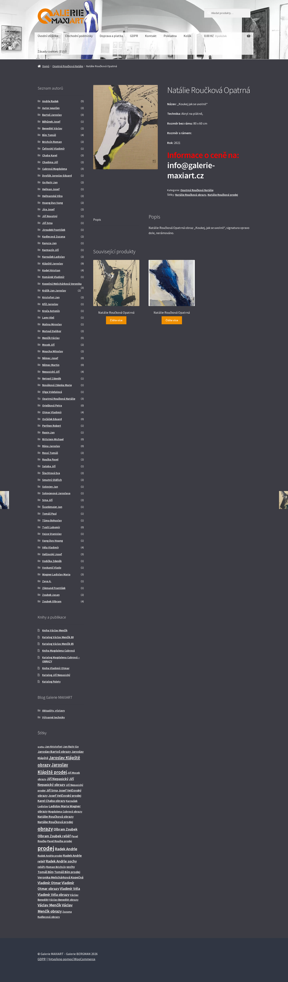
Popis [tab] (97, 220)
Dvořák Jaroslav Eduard (57, 175)
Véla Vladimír (50, 547)
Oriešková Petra (52, 405)
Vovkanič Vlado (51, 567)
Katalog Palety (51, 681)
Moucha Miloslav (52, 351)
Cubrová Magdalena (54, 169)
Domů (45, 66)
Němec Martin (50, 365)
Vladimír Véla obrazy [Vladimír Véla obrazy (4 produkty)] (53, 894)
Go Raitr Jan (50, 182)
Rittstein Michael (53, 439)
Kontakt (151, 36)
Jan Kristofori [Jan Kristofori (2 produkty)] (53, 746)
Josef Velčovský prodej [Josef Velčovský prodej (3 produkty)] (64, 795)
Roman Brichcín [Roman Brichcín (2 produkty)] (56, 867)
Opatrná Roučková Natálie (67, 66)
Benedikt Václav (52, 128)
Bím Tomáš (49, 135)
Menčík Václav (51, 338)
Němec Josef (50, 358)
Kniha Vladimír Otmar (55, 668)
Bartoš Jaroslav (52, 115)
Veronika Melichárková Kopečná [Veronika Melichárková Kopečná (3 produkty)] (60, 877)
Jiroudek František (53, 230)
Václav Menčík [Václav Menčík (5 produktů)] (49, 905)
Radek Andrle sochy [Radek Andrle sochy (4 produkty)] (61, 861)
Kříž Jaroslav (50, 304)
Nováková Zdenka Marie (57, 385)
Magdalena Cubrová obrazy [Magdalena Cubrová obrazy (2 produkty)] (65, 811)
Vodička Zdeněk (52, 561)
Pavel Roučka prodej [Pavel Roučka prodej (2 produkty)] (59, 841)
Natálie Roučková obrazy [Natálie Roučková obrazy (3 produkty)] (56, 816)
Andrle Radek (50, 101)
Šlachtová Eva (51, 473)
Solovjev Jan (50, 486)
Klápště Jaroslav (52, 263)
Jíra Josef (48, 209)
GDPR (134, 36)
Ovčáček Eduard (52, 419)
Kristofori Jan (51, 297)
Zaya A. (46, 581)
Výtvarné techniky (53, 717)
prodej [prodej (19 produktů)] (46, 848)
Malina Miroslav (52, 324)
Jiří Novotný (49, 216)
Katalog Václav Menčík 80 (58, 637)
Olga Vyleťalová (52, 392)
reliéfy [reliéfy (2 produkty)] (42, 867)
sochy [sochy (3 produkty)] (70, 867)
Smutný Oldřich (52, 480)
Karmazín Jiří (50, 250)
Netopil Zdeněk (51, 378)
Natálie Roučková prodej (223, 195)
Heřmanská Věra (52, 196)
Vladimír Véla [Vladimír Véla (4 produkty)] (70, 888)
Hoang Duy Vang (52, 203)
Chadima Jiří (50, 162)
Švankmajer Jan (52, 507)
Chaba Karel (49, 155)
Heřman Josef (51, 189)
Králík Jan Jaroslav (54, 290)
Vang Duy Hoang (52, 540)
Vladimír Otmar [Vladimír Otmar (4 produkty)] (49, 882)
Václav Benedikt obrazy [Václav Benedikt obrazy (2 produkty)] (63, 899)
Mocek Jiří (48, 344)
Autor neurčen (51, 108)
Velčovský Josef (52, 554)
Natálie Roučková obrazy (190, 195)
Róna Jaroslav (51, 446)
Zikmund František (53, 588)
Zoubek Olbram (51, 601)
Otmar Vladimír (52, 412)
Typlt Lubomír (51, 527)
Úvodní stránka (48, 36)
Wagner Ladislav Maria (56, 574)
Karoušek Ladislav (53, 256)
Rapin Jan (48, 432)
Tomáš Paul (49, 513)
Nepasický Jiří (51, 371)
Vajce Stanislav (52, 534)
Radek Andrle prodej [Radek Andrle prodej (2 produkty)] (50, 855)
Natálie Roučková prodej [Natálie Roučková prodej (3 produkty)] (55, 822)
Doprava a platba (111, 36)
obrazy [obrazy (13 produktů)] (45, 828)
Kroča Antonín (51, 311)
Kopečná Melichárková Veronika (62, 283)
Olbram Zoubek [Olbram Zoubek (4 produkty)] (65, 829)
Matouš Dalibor (51, 331)
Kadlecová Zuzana (53, 236)
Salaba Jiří (49, 466)
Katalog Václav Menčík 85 (58, 644)
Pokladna (170, 36)
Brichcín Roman (52, 142)
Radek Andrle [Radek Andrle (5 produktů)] (66, 848)
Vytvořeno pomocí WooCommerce (71, 959)
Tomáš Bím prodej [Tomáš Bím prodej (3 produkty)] (67, 872)
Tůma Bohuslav (52, 520)
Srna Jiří (47, 500)
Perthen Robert (51, 425)
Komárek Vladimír (53, 277)
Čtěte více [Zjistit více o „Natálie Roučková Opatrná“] (116, 320)
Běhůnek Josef (51, 121)
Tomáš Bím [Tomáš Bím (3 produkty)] (46, 872)
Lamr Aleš (48, 317)
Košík (187, 36)
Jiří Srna (47, 223)
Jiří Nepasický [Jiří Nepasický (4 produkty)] (57, 778)
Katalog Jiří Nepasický (56, 675)
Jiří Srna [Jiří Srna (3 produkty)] (52, 790)
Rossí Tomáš (50, 453)
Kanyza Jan (49, 243)
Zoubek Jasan (51, 595)
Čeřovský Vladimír (53, 148)
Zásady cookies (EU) (51, 51)
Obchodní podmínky (79, 36)
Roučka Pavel (50, 459)
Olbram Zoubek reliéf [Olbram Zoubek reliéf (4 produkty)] (54, 836)
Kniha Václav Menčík (54, 630)
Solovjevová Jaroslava (56, 493)
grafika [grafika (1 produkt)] (41, 746)
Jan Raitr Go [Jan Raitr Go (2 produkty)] (71, 746)
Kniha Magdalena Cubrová (58, 650)
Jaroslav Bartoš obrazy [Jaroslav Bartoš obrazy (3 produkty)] (54, 751)
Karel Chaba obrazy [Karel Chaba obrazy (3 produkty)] (51, 801)
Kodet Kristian (51, 270)
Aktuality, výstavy (53, 710)
